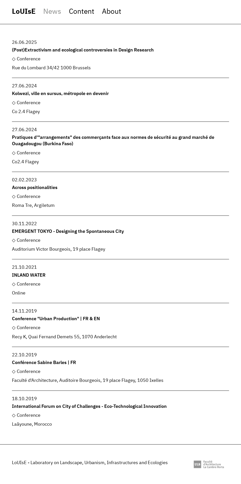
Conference (28, 59)
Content (81, 11)
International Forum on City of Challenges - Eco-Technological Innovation (89, 406)
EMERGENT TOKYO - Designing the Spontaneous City (68, 231)
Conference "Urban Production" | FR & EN (56, 319)
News (52, 11)
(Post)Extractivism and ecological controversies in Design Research (83, 50)
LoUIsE (24, 11)
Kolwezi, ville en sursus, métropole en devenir (60, 93)
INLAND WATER (29, 275)
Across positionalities (34, 187)
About (111, 11)
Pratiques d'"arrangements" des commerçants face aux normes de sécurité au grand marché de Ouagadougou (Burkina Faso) (113, 140)
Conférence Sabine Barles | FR (44, 362)
